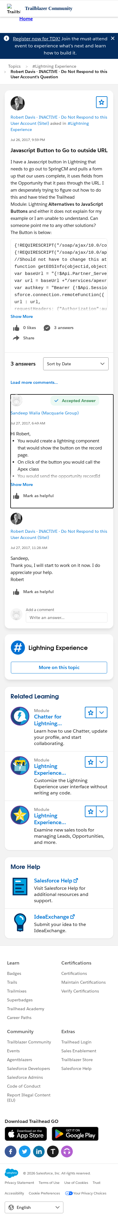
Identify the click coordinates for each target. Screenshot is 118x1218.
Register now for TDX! (36, 39)
